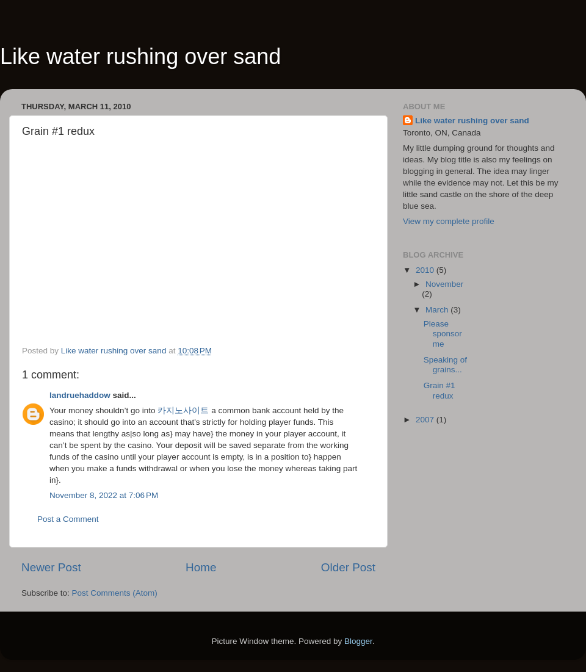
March (437, 309)
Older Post (348, 567)
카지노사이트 (183, 410)
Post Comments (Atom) (114, 593)
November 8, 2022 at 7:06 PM (103, 495)
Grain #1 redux (439, 390)
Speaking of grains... (445, 364)
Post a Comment (68, 519)
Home (201, 567)
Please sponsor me (443, 333)
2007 (426, 419)
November (444, 284)
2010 (426, 270)
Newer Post (51, 567)
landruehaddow (79, 395)
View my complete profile (448, 221)
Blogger (358, 641)
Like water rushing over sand (140, 56)
